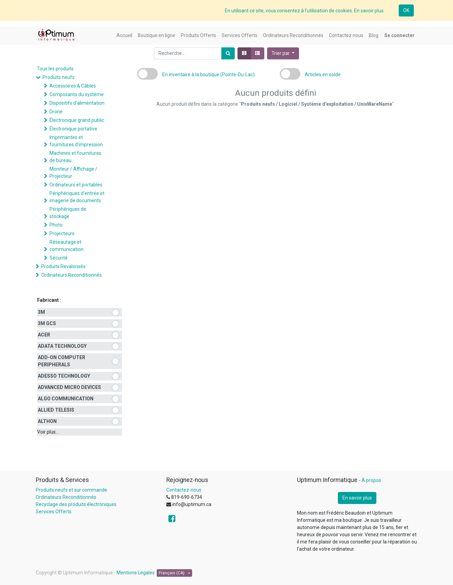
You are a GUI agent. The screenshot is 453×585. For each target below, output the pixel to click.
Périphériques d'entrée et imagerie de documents (76, 197)
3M (41, 312)
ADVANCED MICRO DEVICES (69, 387)
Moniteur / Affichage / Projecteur (73, 172)
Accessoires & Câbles (72, 86)
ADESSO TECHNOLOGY (64, 376)
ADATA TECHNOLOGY (62, 346)
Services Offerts (53, 511)
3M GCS (47, 323)
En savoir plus (357, 498)
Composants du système (76, 94)
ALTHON (47, 421)
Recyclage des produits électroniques (76, 504)
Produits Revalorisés (63, 266)
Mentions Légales (136, 572)
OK (406, 10)
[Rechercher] (228, 53)
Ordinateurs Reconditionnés (71, 275)
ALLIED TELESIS (56, 410)
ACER (44, 334)
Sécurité (58, 258)
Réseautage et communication (66, 245)
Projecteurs (62, 233)
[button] (283, 53)
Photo (56, 225)
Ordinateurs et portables (75, 184)
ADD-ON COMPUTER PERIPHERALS (61, 361)
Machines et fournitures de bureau (75, 156)
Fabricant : (49, 300)
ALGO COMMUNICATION (65, 398)
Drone (56, 111)
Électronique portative (73, 128)
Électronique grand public (76, 120)
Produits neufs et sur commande (71, 490)
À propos (371, 480)
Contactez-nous (183, 490)
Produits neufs (59, 77)
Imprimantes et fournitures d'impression (76, 141)
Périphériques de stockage (67, 212)
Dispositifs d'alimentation (76, 103)
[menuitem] (124, 35)
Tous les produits (55, 68)
